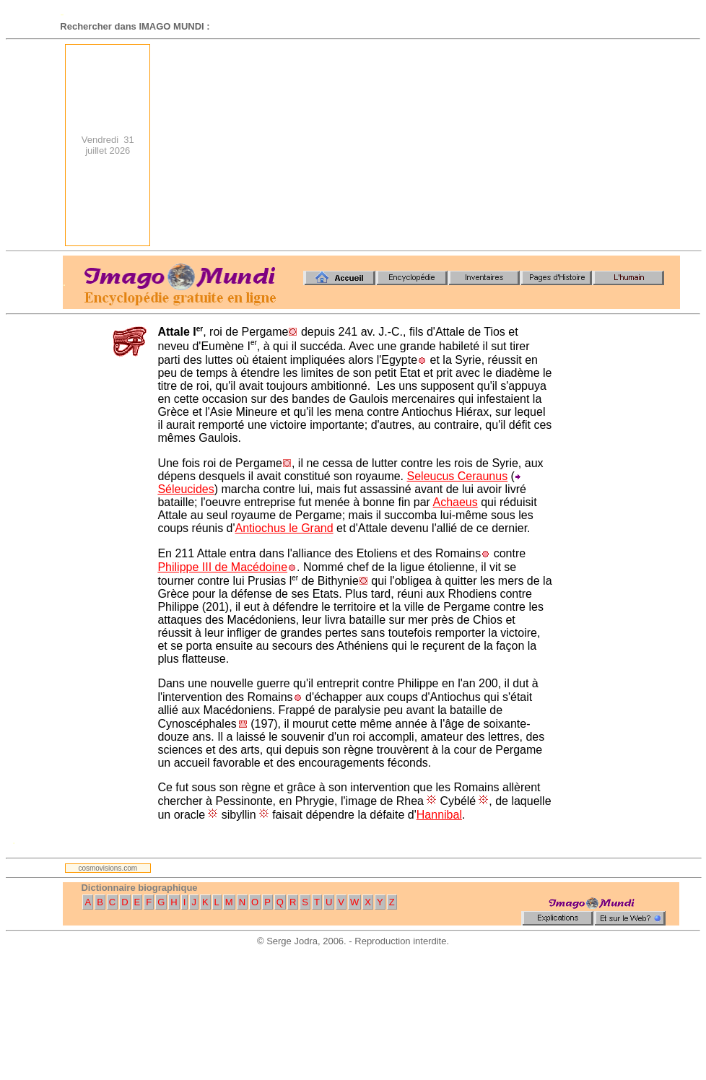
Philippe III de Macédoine (222, 567)
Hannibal (439, 815)
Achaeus (454, 502)
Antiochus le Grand (284, 528)
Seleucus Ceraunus (457, 476)
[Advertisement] (486, 145)
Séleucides (185, 489)
